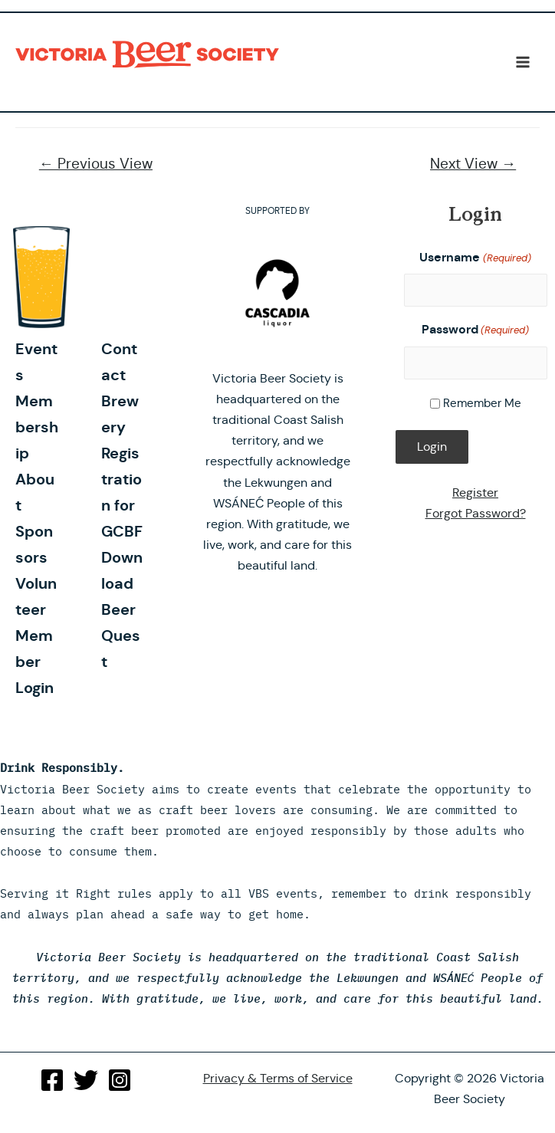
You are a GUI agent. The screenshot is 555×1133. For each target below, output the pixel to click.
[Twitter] (86, 1080)
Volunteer (36, 596)
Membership (36, 427)
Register (475, 492)
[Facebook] (52, 1080)
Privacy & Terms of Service (278, 1078)
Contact (119, 362)
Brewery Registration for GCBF (122, 466)
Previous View (96, 163)
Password (475, 330)
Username (474, 258)
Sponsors (34, 544)
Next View (473, 163)
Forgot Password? (475, 513)
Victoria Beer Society (151, 54)
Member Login (34, 662)
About (34, 492)
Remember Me (482, 403)
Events (36, 362)
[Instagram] (119, 1080)
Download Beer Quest (122, 609)
